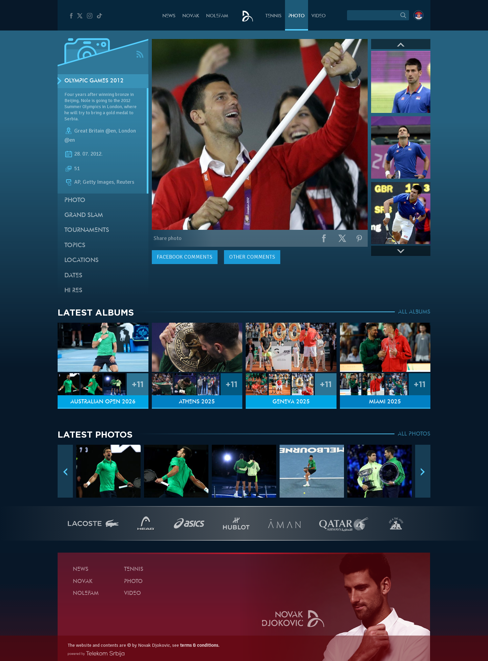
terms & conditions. (199, 645)
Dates (73, 276)
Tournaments (86, 230)
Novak (190, 16)
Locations (81, 260)
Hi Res (73, 290)
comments (184, 257)
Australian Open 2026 (103, 402)
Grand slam (83, 215)
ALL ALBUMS (414, 312)
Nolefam (217, 16)
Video (318, 16)
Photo (296, 16)
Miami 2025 (385, 402)
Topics (74, 245)
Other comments (252, 257)
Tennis (273, 16)
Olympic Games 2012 (94, 81)
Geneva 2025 (291, 402)
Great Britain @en (95, 130)
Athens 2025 (197, 402)
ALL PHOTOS (414, 434)
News (169, 16)
